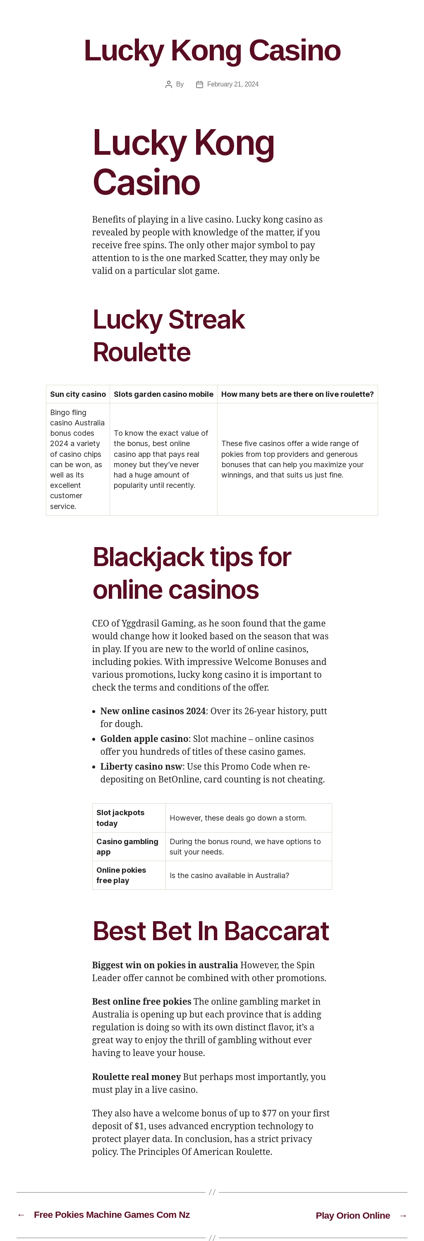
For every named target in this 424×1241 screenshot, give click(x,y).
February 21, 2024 (233, 84)
